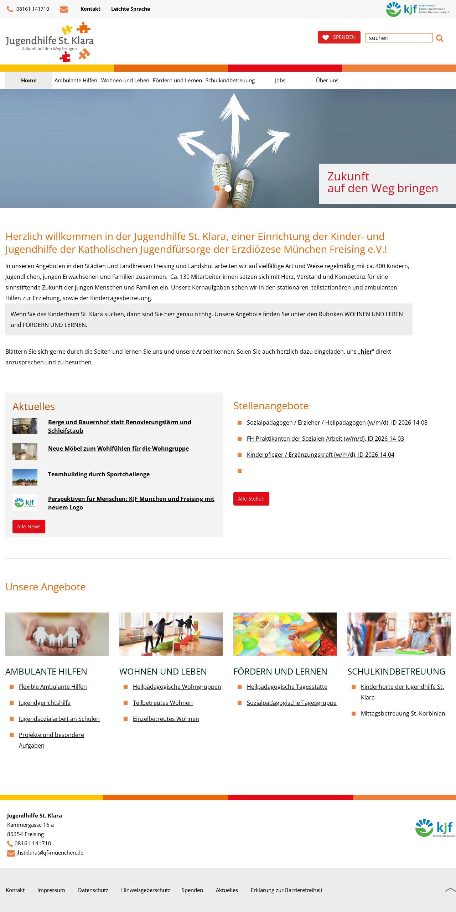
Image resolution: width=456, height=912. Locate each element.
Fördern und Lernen (177, 80)
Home (29, 80)
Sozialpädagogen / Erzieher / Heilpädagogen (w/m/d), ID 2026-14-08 (337, 422)
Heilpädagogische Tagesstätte (287, 687)
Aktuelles (227, 889)
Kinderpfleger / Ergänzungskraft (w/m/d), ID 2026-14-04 (320, 454)
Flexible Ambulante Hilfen (53, 687)
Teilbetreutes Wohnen (163, 703)
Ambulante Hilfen (76, 80)
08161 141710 (28, 9)
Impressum (51, 889)
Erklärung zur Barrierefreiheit (286, 889)
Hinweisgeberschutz (145, 889)
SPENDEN (339, 37)
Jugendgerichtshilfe (45, 703)
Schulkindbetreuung (230, 80)
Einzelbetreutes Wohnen (166, 719)
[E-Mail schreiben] (65, 9)
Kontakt (15, 889)
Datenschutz (93, 889)
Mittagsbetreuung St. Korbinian (403, 713)
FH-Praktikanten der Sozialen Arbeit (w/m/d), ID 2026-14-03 (325, 438)
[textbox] (399, 37)
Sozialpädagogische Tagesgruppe (292, 703)
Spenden (192, 889)
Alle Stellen (251, 498)
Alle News (29, 526)
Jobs (280, 80)
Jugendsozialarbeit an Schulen (59, 719)
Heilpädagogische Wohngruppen (177, 687)
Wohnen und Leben (125, 80)
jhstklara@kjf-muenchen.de (49, 852)
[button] (439, 37)
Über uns (327, 80)
